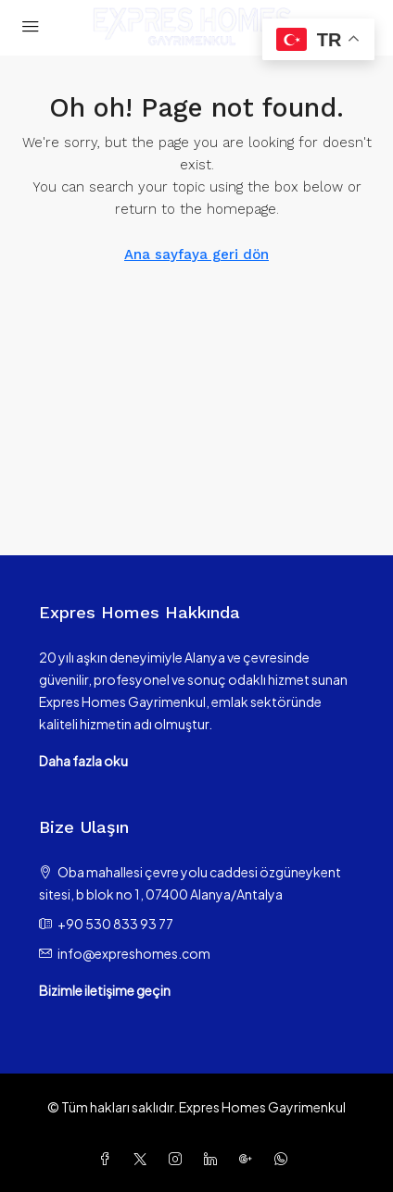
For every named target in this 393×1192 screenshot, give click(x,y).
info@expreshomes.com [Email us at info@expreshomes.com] (133, 953)
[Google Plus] (249, 1158)
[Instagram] (179, 1158)
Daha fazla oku (83, 760)
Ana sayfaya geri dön (196, 254)
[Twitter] (143, 1158)
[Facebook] (108, 1158)
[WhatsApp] (284, 1158)
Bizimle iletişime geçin (105, 990)
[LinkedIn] (214, 1158)
